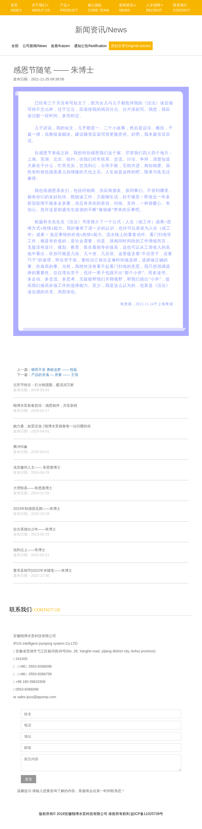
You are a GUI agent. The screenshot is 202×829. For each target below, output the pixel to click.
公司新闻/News (35, 46)
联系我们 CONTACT (181, 7)
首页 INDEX (16, 7)
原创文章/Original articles (131, 46)
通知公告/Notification (90, 46)
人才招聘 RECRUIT (154, 7)
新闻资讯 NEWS (127, 7)
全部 (15, 46)
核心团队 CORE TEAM (98, 7)
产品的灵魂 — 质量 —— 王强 (54, 375)
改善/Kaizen (60, 46)
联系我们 (20, 609)
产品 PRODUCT (69, 7)
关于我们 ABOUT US (41, 7)
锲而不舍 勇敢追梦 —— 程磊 (54, 370)
